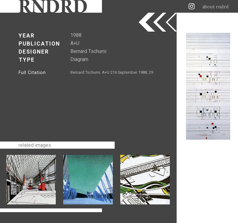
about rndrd (215, 7)
